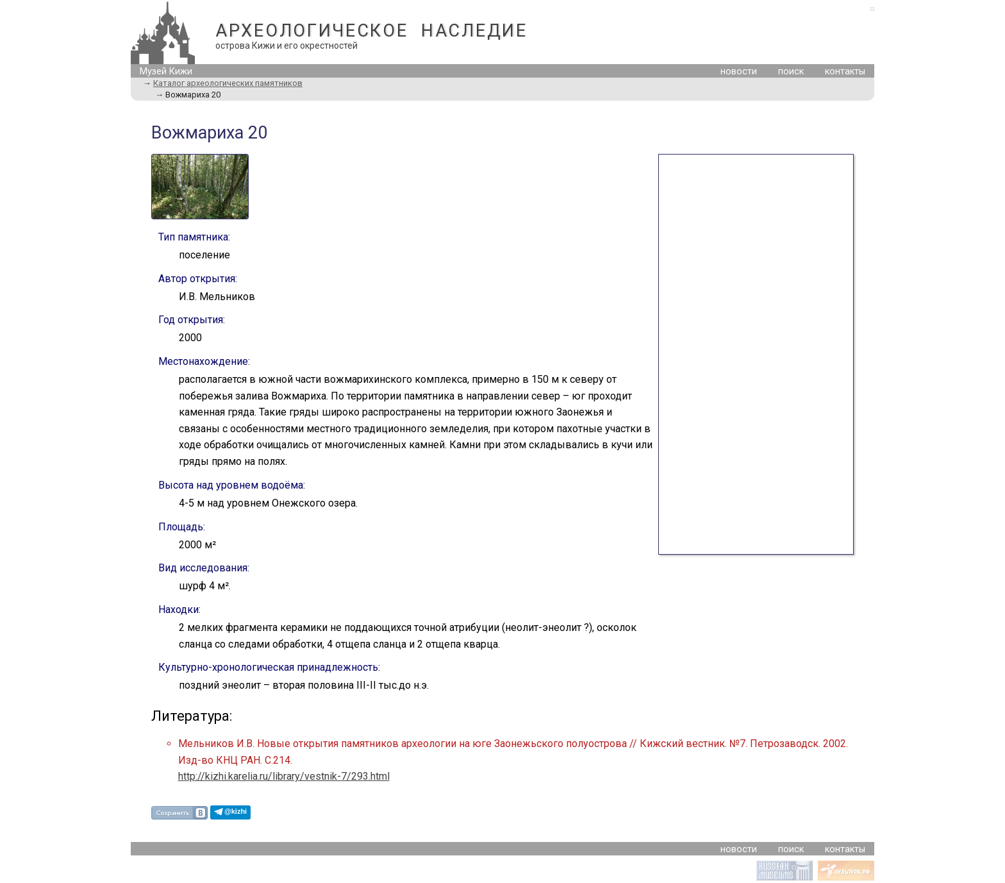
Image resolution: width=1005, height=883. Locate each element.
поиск (791, 71)
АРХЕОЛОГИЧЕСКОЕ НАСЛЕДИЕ (371, 31)
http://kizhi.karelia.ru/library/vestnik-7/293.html (284, 776)
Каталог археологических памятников (228, 83)
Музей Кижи (166, 71)
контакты (845, 71)
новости (738, 71)
